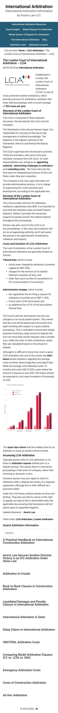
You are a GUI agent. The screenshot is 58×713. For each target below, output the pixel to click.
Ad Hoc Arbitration (15, 695)
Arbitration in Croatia (16, 573)
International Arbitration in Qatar (24, 617)
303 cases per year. (16, 106)
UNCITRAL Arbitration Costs (21, 642)
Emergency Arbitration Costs (21, 670)
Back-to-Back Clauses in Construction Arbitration (28, 587)
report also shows (16, 447)
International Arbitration (29, 6)
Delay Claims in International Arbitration (29, 629)
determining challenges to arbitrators (33, 165)
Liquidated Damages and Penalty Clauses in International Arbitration (26, 603)
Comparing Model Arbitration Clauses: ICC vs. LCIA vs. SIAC (28, 656)
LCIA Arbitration (24, 519)
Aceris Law (29, 512)
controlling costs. (16, 169)
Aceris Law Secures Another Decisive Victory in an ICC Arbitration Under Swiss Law (27, 558)
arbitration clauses (21, 463)
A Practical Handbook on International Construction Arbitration (28, 541)
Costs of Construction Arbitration (24, 682)
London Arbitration (43, 519)
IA (37, 708)
